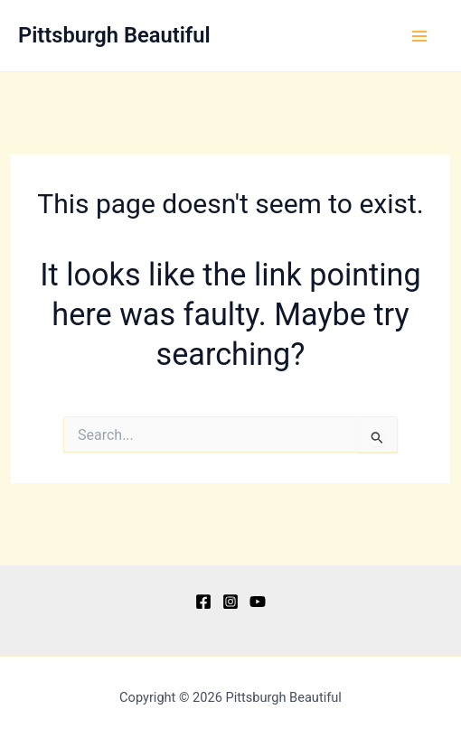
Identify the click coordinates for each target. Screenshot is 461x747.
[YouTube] (257, 601)
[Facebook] (203, 601)
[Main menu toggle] (419, 36)
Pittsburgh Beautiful (114, 35)
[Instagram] (230, 601)
